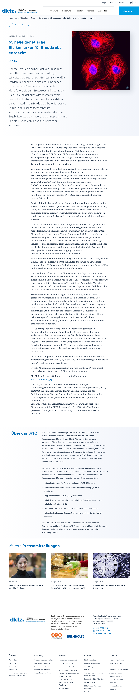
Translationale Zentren (42, 673)
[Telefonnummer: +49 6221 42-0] (102, 628)
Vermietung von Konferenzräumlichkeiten (118, 668)
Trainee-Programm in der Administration (93, 674)
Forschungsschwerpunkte (43, 660)
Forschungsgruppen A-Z (42, 663)
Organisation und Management (15, 668)
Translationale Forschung (68, 670)
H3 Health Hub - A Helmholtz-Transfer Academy (66, 682)
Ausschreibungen (115, 673)
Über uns (12, 655)
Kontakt (113, 2)
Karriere (87, 655)
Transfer (62, 655)
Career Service (89, 682)
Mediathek (113, 689)
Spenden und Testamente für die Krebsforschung (18, 674)
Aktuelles (113, 655)
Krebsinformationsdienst (68, 667)
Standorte (12, 663)
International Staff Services (94, 679)
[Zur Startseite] (20, 11)
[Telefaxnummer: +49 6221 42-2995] (102, 630)
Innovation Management (68, 660)
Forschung (38, 655)
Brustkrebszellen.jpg (41, 379)
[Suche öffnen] (135, 2)
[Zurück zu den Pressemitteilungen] (20, 25)
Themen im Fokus (115, 676)
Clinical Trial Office (66, 663)
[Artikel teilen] (13, 61)
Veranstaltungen (115, 663)
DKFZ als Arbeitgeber (92, 663)
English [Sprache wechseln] (105, 2)
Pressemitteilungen (116, 660)
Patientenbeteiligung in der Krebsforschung (69, 675)
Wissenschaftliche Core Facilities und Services (42, 668)
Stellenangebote (90, 660)
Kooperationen (64, 688)
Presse (121, 2)
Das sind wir (13, 660)
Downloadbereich (115, 686)
